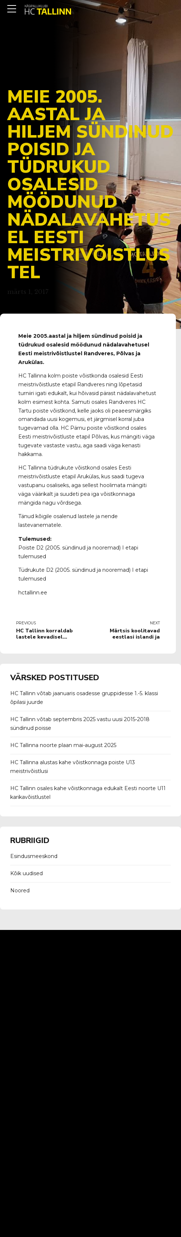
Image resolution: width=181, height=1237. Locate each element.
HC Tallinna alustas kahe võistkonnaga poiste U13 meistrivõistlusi (72, 766)
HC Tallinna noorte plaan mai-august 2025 (63, 745)
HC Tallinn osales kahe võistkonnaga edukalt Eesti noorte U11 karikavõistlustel (88, 792)
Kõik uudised (26, 873)
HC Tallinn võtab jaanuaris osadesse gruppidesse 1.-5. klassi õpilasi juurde (84, 697)
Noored (20, 890)
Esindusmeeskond (33, 856)
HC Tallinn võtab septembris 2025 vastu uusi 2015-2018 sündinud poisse (80, 723)
